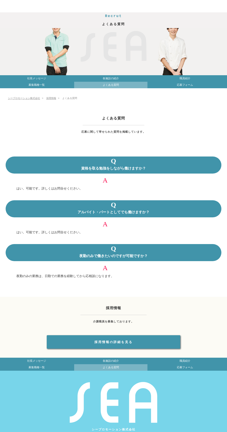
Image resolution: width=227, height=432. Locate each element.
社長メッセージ (36, 78)
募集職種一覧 (37, 84)
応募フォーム (185, 84)
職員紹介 (185, 78)
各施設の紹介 (111, 78)
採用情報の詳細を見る (113, 342)
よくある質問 (111, 84)
